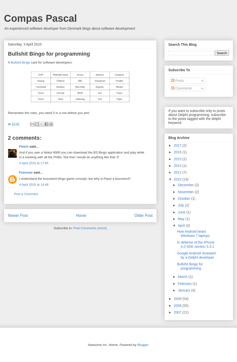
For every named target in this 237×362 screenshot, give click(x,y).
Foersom (26, 172)
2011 (178, 172)
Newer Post (18, 215)
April (182, 225)
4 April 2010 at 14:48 (33, 184)
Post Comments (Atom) (90, 228)
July (181, 205)
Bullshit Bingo (20, 62)
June (182, 212)
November (186, 192)
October (184, 199)
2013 (178, 166)
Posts (177, 81)
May (181, 219)
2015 (178, 159)
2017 (178, 145)
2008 (178, 306)
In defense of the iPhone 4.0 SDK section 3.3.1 (196, 244)
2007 (178, 312)
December (186, 185)
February (185, 284)
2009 (178, 299)
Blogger (142, 345)
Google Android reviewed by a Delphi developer (196, 255)
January (184, 290)
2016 (178, 152)
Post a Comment (26, 194)
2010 (178, 179)
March (183, 277)
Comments (181, 88)
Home (81, 215)
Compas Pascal (40, 18)
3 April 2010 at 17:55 (33, 163)
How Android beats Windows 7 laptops (193, 233)
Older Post (143, 215)
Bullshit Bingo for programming (190, 266)
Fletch (23, 146)
